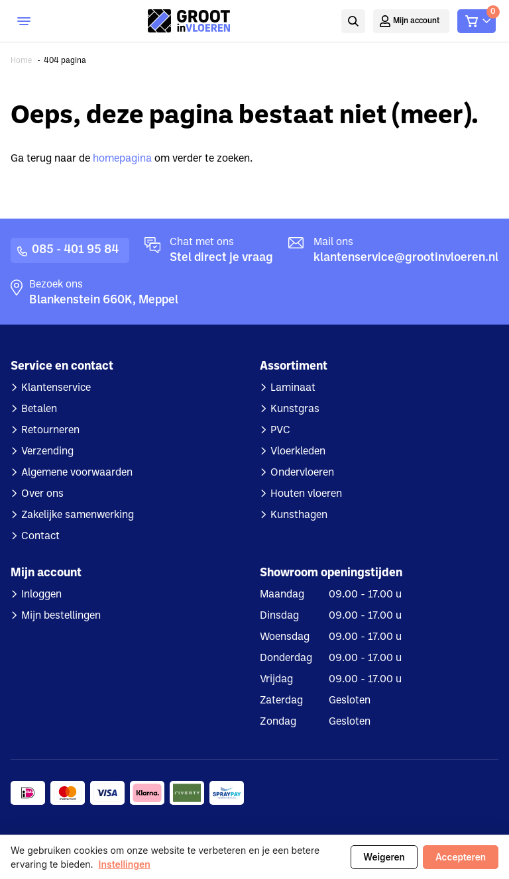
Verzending (47, 451)
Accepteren (460, 857)
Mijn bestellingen (61, 616)
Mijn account (416, 21)
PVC (280, 430)
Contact (40, 536)
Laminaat (292, 388)
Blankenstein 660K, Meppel (103, 300)
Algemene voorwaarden (77, 473)
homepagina (122, 159)
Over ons (42, 494)
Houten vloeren (306, 494)
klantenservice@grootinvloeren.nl (405, 258)
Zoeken (351, 21)
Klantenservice (56, 388)
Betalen (39, 409)
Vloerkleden (297, 451)
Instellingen (124, 864)
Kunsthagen (298, 515)
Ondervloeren (302, 473)
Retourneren (50, 430)
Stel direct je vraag (221, 258)
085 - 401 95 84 (75, 250)
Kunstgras (294, 409)
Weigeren (384, 857)
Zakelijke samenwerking (77, 515)
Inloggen (41, 595)
